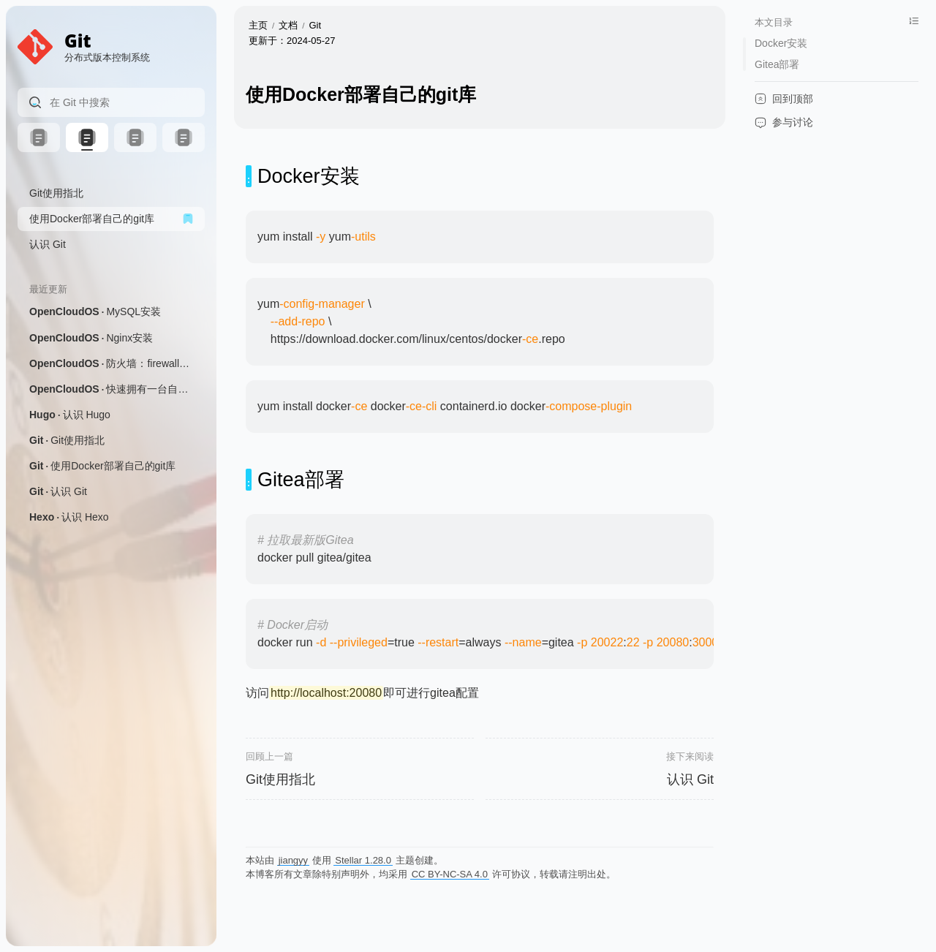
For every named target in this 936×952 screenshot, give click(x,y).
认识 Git (690, 779)
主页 (258, 25)
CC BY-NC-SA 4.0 (450, 874)
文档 (288, 25)
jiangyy (293, 860)
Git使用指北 (280, 779)
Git (315, 25)
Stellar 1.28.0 (363, 860)
